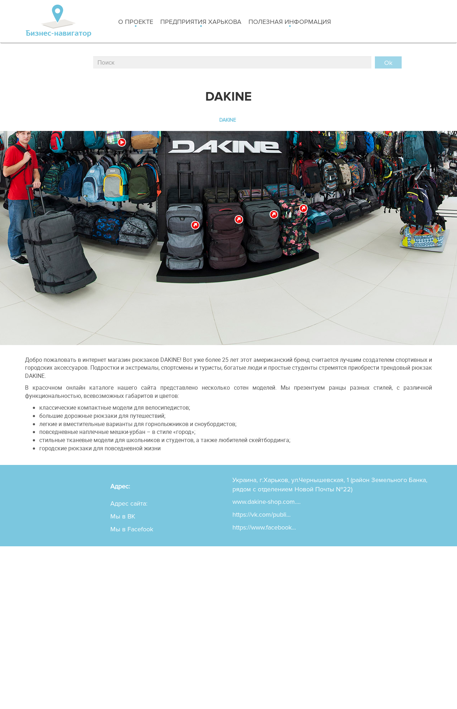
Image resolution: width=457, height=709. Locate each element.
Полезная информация (289, 22)
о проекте (135, 22)
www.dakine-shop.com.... (266, 502)
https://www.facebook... (264, 527)
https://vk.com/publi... (261, 514)
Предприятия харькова (200, 22)
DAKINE (227, 120)
